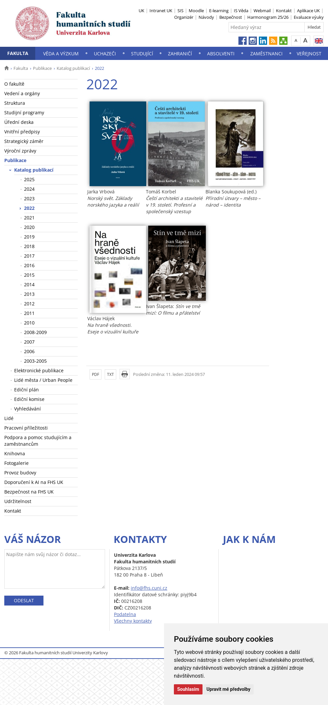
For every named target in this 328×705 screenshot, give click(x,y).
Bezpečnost (230, 17)
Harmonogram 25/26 (267, 17)
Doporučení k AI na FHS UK (33, 482)
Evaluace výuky (309, 17)
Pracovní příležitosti (26, 428)
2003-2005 (35, 361)
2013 (29, 294)
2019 (29, 237)
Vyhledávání (27, 409)
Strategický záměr (23, 141)
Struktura (14, 103)
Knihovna (14, 453)
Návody (206, 17)
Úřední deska (19, 122)
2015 (29, 275)
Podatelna (125, 614)
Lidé (9, 418)
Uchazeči (105, 53)
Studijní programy (24, 112)
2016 (29, 265)
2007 (29, 342)
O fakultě (14, 84)
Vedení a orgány (22, 93)
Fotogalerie (16, 463)
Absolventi (220, 53)
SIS (180, 11)
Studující (142, 53)
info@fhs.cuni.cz (149, 588)
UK (141, 11)
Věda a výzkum (61, 53)
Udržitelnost (17, 501)
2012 (29, 303)
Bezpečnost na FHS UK (29, 492)
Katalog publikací (73, 68)
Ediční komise (29, 399)
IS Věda (241, 11)
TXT (110, 374)
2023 (29, 198)
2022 (29, 208)
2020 (29, 227)
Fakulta (17, 53)
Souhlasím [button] (188, 689)
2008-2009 (35, 332)
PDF (95, 374)
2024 (29, 189)
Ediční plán (26, 389)
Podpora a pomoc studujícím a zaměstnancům (37, 440)
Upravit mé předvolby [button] (228, 689)
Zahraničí (180, 53)
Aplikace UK (308, 11)
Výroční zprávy (20, 151)
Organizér (183, 17)
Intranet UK (161, 11)
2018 (29, 246)
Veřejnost (309, 53)
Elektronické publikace (39, 370)
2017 (29, 256)
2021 (29, 217)
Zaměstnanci (266, 53)
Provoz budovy (20, 472)
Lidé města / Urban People (43, 380)
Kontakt (284, 11)
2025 (29, 179)
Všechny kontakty (133, 621)
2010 (29, 323)
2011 (29, 313)
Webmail (262, 11)
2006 (29, 351)
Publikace (42, 68)
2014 (29, 284)
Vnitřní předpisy (22, 131)
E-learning (219, 11)
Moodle (196, 11)
